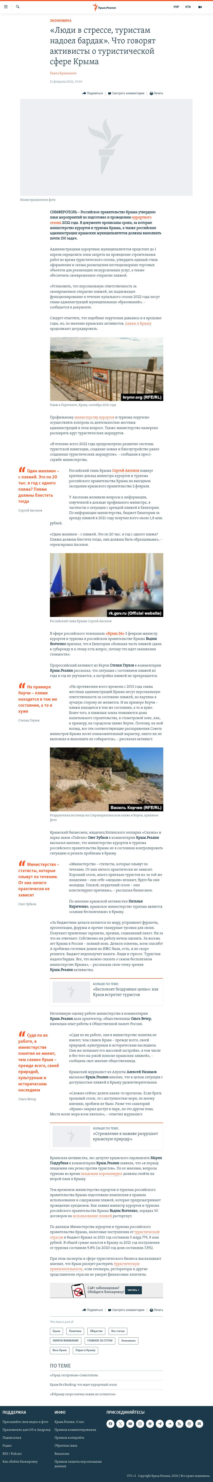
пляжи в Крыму (138, 324)
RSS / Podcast (12, 1454)
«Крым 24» (115, 634)
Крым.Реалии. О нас (69, 1422)
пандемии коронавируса (101, 1174)
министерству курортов (94, 418)
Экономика (60, 21)
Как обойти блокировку (20, 1461)
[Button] (92, 93)
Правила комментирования (75, 1430)
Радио (7, 1445)
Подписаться (11, 1438)
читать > (133, 1290)
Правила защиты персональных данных (78, 1464)
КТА (188, 7)
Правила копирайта (69, 1438)
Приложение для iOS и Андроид (26, 1430)
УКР (176, 7)
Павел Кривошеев (63, 73)
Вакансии (61, 1454)
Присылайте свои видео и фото (25, 1422)
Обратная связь (65, 1445)
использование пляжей (92, 1216)
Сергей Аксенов (126, 471)
